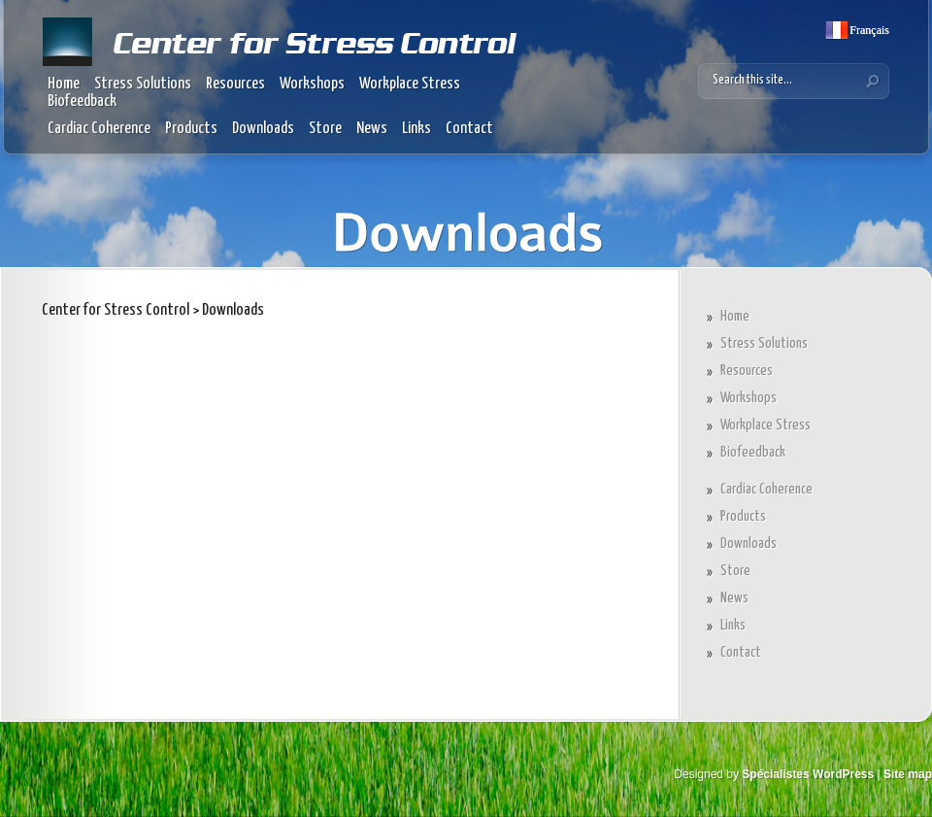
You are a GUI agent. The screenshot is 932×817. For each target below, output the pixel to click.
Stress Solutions (142, 84)
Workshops (312, 84)
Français (868, 30)
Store (325, 128)
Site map (907, 774)
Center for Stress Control (115, 310)
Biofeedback (82, 101)
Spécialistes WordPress (808, 774)
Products (191, 128)
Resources (235, 84)
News (371, 128)
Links (416, 128)
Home (64, 84)
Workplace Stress (409, 84)
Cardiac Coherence (99, 128)
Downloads (263, 128)
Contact (469, 128)
